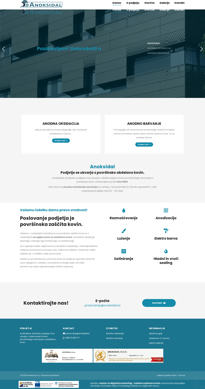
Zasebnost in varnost (159, 338)
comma (181, 375)
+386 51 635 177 (72, 337)
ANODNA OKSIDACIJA (61, 123)
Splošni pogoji (155, 333)
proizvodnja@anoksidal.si (77, 333)
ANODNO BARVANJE (144, 123)
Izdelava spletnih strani (167, 375)
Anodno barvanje (114, 338)
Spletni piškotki (156, 343)
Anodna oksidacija (115, 333)
